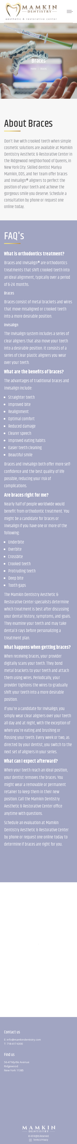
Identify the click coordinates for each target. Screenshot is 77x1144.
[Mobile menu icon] (68, 11)
